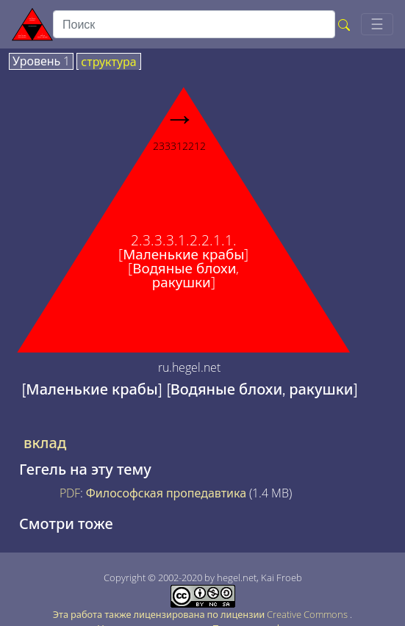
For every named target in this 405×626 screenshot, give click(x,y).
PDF (70, 493)
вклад (45, 443)
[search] (194, 24)
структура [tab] (108, 62)
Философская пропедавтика (166, 493)
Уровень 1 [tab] (41, 61)
